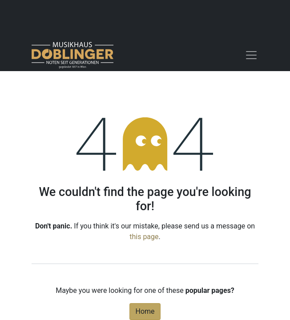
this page (143, 236)
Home (144, 311)
